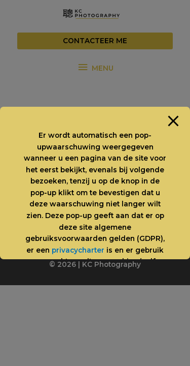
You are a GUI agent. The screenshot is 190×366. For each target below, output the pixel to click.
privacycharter (78, 250)
